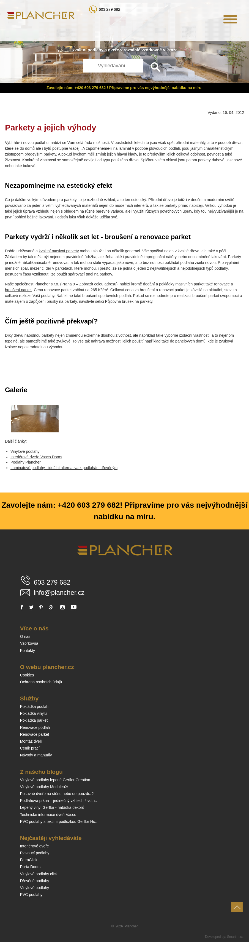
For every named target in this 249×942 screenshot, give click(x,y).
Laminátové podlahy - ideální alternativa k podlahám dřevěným (63, 467)
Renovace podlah (35, 727)
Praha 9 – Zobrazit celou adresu (88, 284)
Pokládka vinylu (33, 713)
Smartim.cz (235, 937)
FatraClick (28, 860)
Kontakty (27, 650)
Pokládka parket (34, 720)
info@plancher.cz (59, 592)
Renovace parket (34, 734)
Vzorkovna (29, 643)
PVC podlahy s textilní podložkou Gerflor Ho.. (58, 821)
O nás (25, 636)
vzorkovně (151, 49)
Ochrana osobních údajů (41, 682)
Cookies (27, 675)
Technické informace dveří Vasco (48, 814)
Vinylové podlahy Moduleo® (44, 787)
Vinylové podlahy (25, 451)
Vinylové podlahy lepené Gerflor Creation (55, 780)
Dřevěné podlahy (34, 881)
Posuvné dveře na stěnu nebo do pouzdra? (57, 793)
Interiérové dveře (34, 846)
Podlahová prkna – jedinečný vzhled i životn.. (58, 800)
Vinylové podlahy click (39, 874)
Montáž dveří (31, 741)
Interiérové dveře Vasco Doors (36, 457)
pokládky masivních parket (181, 284)
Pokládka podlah (34, 706)
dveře (113, 49)
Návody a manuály (36, 755)
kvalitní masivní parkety (59, 251)
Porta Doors (30, 867)
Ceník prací (30, 748)
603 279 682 (109, 9)
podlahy (95, 49)
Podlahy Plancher (25, 462)
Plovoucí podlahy (35, 853)
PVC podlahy (31, 894)
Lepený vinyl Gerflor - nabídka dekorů (52, 807)
